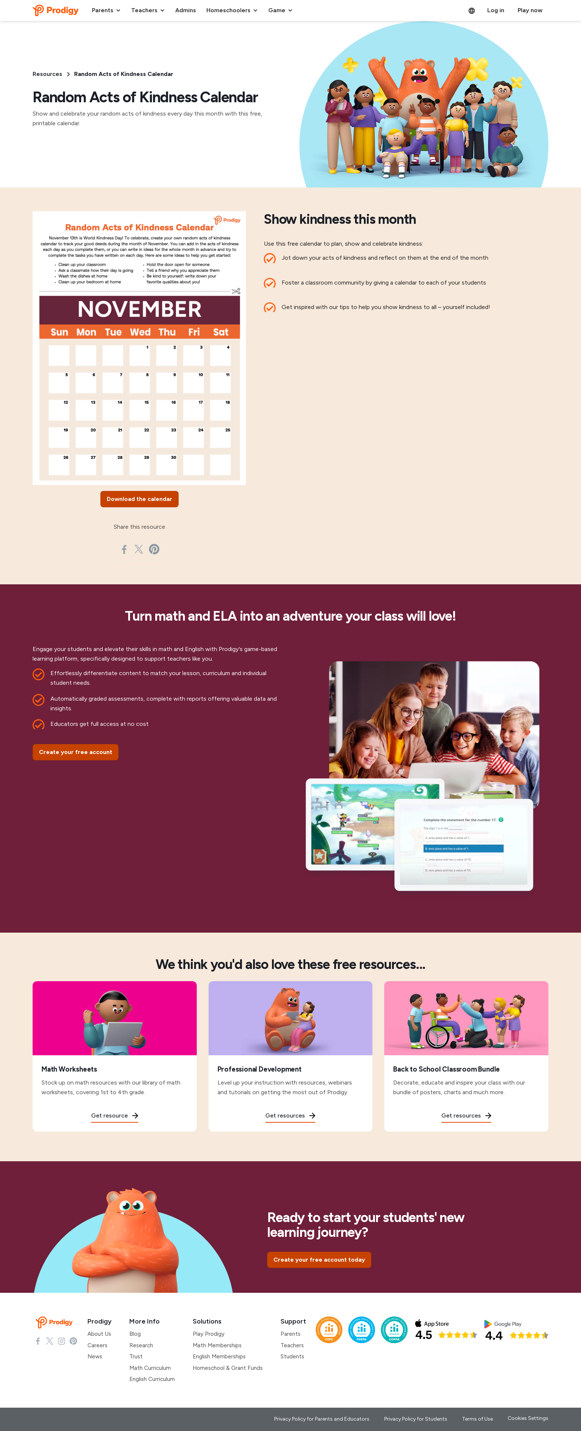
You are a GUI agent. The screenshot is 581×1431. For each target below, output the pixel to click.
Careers (97, 1345)
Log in (495, 10)
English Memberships (219, 1356)
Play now (530, 10)
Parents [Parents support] (290, 1334)
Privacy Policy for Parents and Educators (321, 1419)
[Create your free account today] (319, 1260)
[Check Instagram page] (61, 1340)
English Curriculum (152, 1379)
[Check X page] (49, 1340)
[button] (106, 10)
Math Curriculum (150, 1368)
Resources (47, 73)
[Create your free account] (76, 752)
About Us (99, 1334)
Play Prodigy (209, 1334)
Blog (135, 1334)
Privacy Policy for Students (415, 1419)
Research (141, 1345)
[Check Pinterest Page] (73, 1340)
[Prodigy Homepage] (56, 1322)
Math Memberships (217, 1345)
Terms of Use (477, 1419)
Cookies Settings (528, 1418)
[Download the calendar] (139, 499)
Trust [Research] (136, 1356)
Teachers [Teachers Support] (292, 1345)
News (94, 1356)
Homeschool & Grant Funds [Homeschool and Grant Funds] (228, 1368)
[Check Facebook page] (38, 1340)
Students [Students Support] (292, 1356)
